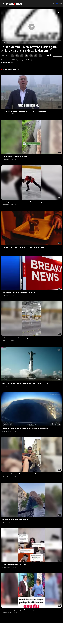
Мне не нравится (51, 55)
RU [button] (58, 3)
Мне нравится (48, 55)
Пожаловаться (7, 62)
